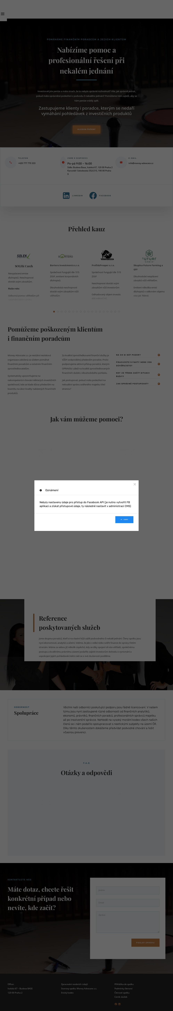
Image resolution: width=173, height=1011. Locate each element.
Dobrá (124, 519)
